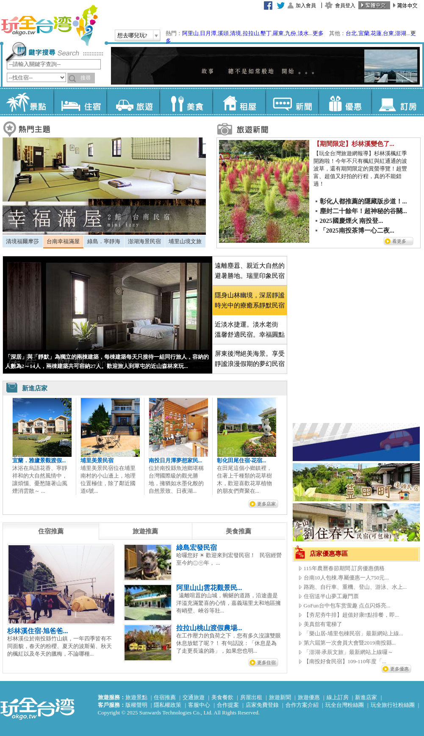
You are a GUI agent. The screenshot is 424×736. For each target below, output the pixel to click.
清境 (235, 33)
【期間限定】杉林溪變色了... (353, 143)
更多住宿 (266, 662)
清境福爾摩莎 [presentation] (22, 241)
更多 (318, 33)
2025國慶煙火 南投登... (351, 220)
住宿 (79, 101)
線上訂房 (338, 697)
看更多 (399, 241)
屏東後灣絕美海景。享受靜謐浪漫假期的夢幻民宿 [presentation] (250, 358)
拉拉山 (251, 33)
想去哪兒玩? (132, 35)
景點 (26, 101)
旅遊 (132, 101)
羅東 (278, 33)
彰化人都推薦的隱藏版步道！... (363, 201)
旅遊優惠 (309, 697)
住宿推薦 (165, 697)
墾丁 (266, 33)
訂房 (397, 101)
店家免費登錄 (262, 705)
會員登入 (345, 5)
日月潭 (208, 33)
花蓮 (376, 33)
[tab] (23, 241)
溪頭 (223, 33)
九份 (290, 33)
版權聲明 (136, 705)
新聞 (291, 101)
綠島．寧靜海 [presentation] (103, 241)
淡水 (303, 33)
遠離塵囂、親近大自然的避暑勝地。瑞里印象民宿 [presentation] (250, 270)
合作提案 (228, 705)
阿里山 (190, 33)
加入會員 (306, 5)
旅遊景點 (136, 697)
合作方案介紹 (302, 705)
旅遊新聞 (280, 697)
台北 (351, 33)
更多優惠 (399, 668)
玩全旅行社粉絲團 (393, 705)
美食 (185, 101)
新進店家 (366, 697)
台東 (388, 33)
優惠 (344, 101)
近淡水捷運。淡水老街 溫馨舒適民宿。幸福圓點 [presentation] (250, 329)
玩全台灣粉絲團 (344, 705)
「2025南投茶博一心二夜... (357, 230)
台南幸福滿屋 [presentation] (63, 241)
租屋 (238, 101)
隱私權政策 (167, 705)
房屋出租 (251, 697)
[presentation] (51, 531)
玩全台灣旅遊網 (49, 25)
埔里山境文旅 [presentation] (185, 241)
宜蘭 (363, 33)
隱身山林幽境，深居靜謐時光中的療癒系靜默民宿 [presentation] (250, 300)
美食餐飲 (222, 697)
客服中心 (199, 705)
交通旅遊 (194, 697)
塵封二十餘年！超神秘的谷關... (363, 211)
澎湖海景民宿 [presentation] (144, 241)
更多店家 (266, 503)
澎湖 (400, 33)
